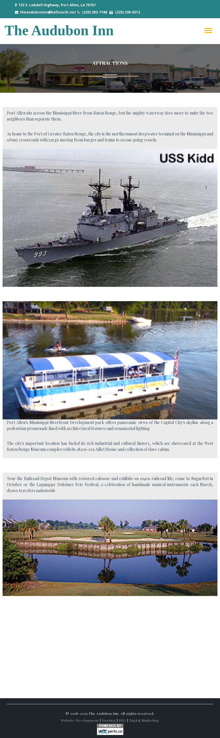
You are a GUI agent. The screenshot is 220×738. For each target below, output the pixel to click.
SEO (122, 720)
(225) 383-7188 (94, 12)
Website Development (80, 720)
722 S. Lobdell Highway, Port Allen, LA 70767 (57, 5)
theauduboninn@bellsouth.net (48, 12)
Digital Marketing (144, 720)
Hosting (109, 720)
